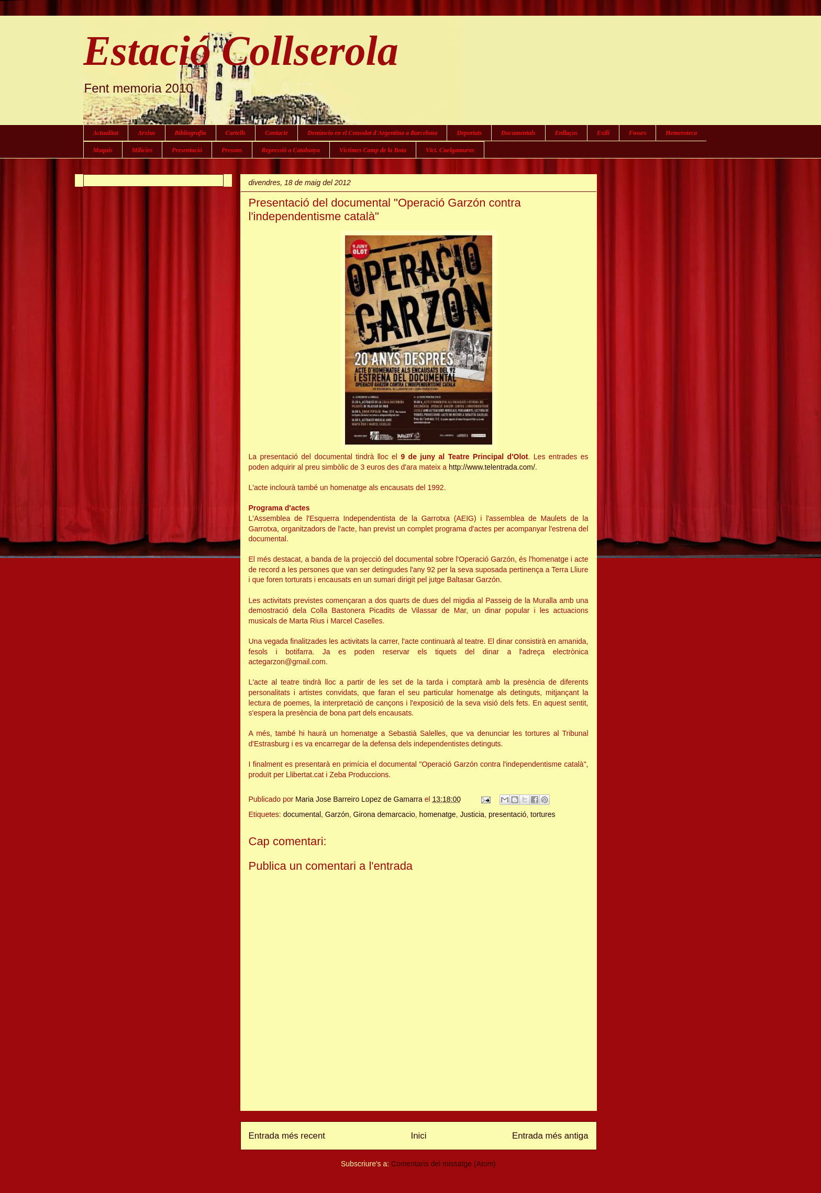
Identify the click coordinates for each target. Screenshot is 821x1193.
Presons (231, 150)
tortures (542, 814)
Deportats (469, 133)
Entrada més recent (287, 1136)
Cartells (236, 133)
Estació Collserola (240, 51)
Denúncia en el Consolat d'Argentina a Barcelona (372, 133)
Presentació (187, 150)
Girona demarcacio (384, 814)
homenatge (437, 814)
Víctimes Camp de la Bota (372, 150)
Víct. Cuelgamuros (450, 150)
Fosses (637, 133)
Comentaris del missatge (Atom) (443, 1164)
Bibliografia (190, 133)
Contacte (276, 133)
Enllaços (566, 133)
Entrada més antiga (550, 1136)
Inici (419, 1136)
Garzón (337, 814)
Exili (603, 133)
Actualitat (106, 133)
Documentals (518, 133)
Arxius (146, 133)
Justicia (472, 814)
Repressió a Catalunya (291, 150)
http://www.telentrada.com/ (492, 467)
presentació (507, 814)
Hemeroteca (681, 133)
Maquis (103, 150)
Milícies (142, 150)
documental (302, 814)
